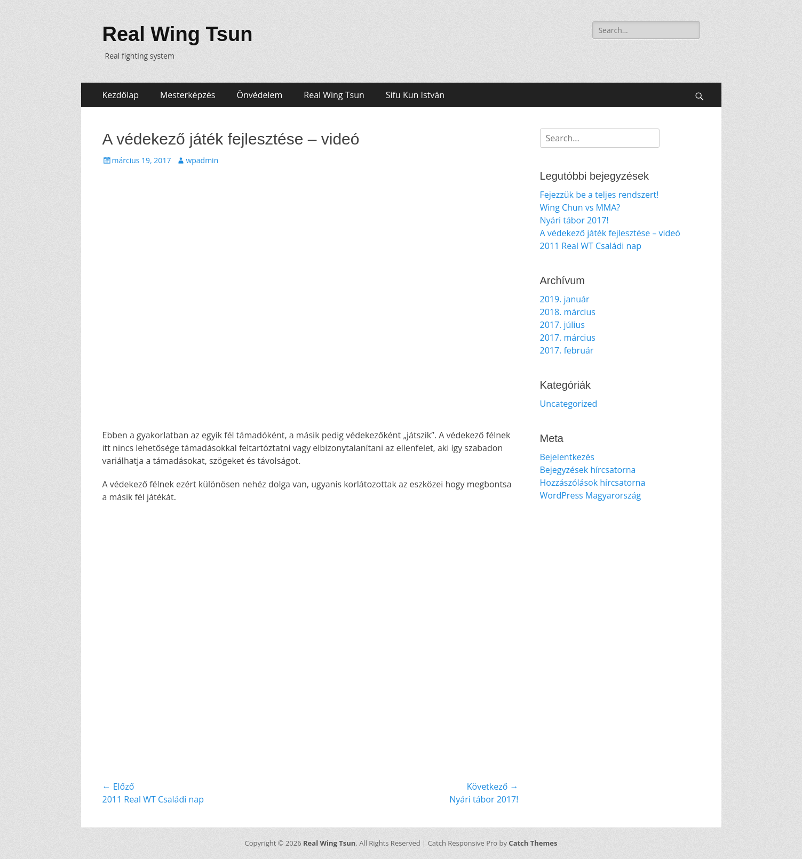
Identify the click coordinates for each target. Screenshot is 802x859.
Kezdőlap (120, 95)
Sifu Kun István (415, 95)
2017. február (567, 350)
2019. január (565, 299)
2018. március (567, 312)
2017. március (567, 337)
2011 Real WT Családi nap (590, 246)
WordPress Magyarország (590, 495)
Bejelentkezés (567, 457)
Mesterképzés (188, 95)
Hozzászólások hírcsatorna (593, 482)
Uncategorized (569, 404)
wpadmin (202, 160)
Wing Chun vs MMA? (580, 207)
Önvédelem (259, 95)
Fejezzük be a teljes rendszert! (599, 194)
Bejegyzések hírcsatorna (588, 470)
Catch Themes (533, 843)
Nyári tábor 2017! (574, 220)
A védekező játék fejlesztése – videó (610, 233)
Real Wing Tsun (177, 34)
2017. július (562, 325)
